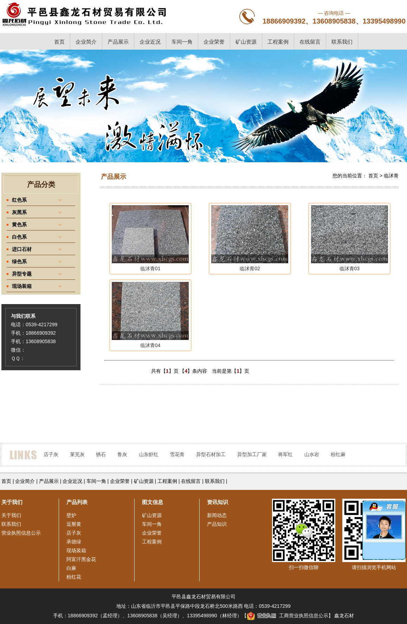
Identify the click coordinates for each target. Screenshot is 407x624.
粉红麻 (338, 454)
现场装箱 (76, 550)
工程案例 (278, 42)
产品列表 (77, 502)
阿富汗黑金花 (81, 559)
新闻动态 (217, 515)
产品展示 (118, 42)
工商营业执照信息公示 (287, 615)
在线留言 (310, 42)
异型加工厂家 (252, 454)
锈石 (101, 454)
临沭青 (391, 175)
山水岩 (311, 454)
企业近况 (150, 42)
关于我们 (11, 515)
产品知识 (217, 524)
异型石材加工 (211, 454)
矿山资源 (246, 42)
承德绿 (73, 541)
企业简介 (86, 42)
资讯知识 (217, 502)
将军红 (285, 454)
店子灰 (51, 454)
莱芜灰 (77, 454)
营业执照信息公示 (21, 533)
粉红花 (73, 577)
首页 (59, 42)
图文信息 (152, 502)
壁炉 (71, 515)
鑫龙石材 (344, 615)
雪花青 (177, 454)
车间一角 (182, 42)
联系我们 (342, 42)
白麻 (71, 568)
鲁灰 (122, 454)
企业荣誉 (214, 42)
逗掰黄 (73, 524)
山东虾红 (149, 454)
